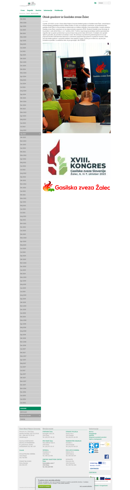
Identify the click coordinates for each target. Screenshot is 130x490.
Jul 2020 (23, 252)
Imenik (21, 450)
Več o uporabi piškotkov (86, 486)
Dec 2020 (23, 266)
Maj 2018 (23, 327)
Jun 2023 (23, 123)
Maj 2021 (23, 205)
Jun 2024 (23, 83)
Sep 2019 (23, 299)
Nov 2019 (23, 306)
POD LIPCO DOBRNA (72, 450)
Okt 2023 (23, 137)
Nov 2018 (23, 342)
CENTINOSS (92, 472)
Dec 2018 (23, 345)
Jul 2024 (23, 87)
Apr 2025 (23, 40)
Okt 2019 (23, 302)
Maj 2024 (23, 80)
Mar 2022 (23, 155)
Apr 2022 (23, 159)
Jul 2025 (22, 51)
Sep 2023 (23, 134)
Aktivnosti (23, 412)
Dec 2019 (23, 309)
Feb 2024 (23, 69)
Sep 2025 (23, 55)
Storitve (38, 10)
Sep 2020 (23, 256)
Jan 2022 (23, 148)
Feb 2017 (23, 352)
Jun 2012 (23, 403)
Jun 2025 (23, 48)
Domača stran (22, 13)
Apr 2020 (23, 241)
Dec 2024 (23, 105)
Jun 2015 (23, 395)
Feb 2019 (23, 273)
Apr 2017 (23, 360)
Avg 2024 (23, 91)
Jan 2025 (23, 30)
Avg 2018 (23, 331)
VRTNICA (46, 450)
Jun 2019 (23, 288)
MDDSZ (91, 435)
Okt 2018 (23, 338)
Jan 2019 (23, 270)
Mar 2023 (23, 112)
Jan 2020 (23, 230)
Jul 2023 (22, 126)
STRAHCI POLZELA (72, 431)
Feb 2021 (23, 195)
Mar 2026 (23, 22)
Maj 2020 (23, 245)
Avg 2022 (23, 173)
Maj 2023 (23, 119)
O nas (23, 10)
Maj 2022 (23, 162)
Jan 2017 (23, 349)
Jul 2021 (22, 212)
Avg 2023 (23, 130)
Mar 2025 (23, 37)
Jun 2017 (23, 367)
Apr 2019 (23, 281)
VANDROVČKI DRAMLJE (73, 441)
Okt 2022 (23, 180)
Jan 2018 (23, 313)
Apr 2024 (23, 76)
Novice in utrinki (34, 13)
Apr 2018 (23, 324)
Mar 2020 (23, 238)
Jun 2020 (23, 248)
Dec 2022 (23, 187)
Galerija (22, 419)
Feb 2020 (23, 234)
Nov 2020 (23, 263)
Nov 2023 (23, 141)
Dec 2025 (23, 65)
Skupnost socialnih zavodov (98, 437)
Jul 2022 (22, 169)
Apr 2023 (23, 116)
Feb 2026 (23, 19)
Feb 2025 (23, 33)
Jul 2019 (22, 291)
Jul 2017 (22, 370)
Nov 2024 (23, 101)
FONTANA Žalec (48, 431)
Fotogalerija (92, 433)
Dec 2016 (23, 392)
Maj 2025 (23, 44)
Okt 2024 (23, 98)
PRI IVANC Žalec (48, 441)
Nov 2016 (23, 388)
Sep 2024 (23, 94)
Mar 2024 (23, 73)
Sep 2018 (23, 334)
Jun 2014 (23, 399)
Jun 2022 (23, 166)
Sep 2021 (23, 220)
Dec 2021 (23, 227)
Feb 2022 (23, 152)
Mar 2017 (23, 356)
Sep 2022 (23, 177)
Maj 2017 (23, 363)
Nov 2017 (23, 381)
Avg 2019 (23, 295)
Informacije (48, 10)
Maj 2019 (23, 284)
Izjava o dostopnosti (95, 439)
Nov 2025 (23, 62)
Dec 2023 (23, 144)
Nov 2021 (23, 223)
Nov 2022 (23, 184)
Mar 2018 (23, 320)
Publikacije (59, 10)
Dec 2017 (23, 385)
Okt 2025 (23, 58)
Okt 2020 (23, 259)
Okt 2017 (23, 377)
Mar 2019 (23, 277)
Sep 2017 (23, 374)
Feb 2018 (23, 317)
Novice (91, 431)
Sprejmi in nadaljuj (44, 486)
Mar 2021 (23, 198)
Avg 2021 (23, 216)
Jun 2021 (23, 209)
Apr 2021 (23, 202)
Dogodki (30, 10)
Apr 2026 (23, 26)
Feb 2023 (23, 109)
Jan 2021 (23, 191)
